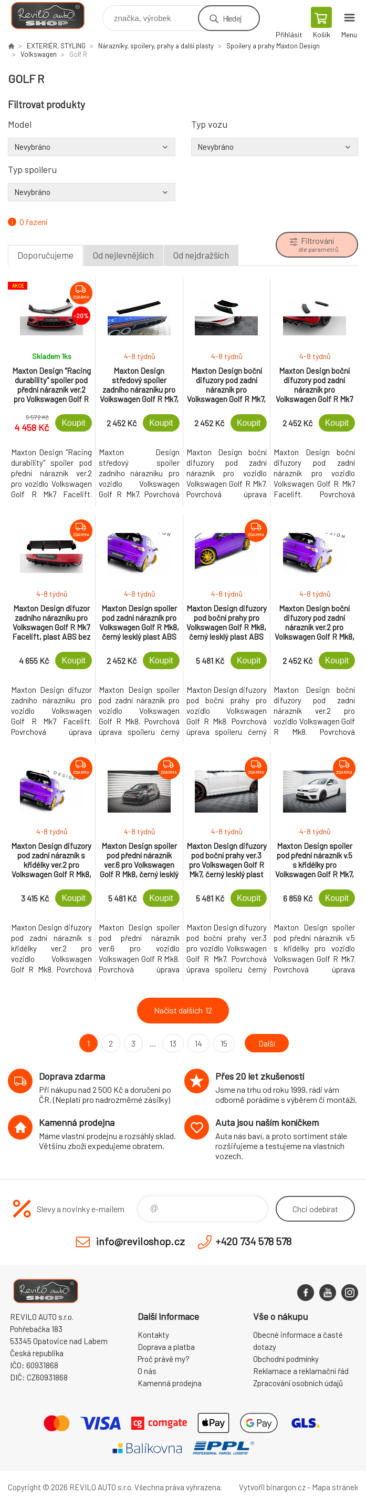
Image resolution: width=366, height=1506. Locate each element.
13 (173, 1043)
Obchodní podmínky (286, 1359)
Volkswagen (38, 54)
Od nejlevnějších (123, 255)
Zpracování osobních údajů (298, 1383)
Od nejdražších (201, 255)
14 (198, 1043)
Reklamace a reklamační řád (301, 1371)
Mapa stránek (335, 1487)
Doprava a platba (166, 1346)
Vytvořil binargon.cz (272, 1487)
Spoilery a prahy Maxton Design (273, 46)
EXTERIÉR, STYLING (56, 46)
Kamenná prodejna (170, 1383)
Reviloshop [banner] (54, 15)
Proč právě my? (164, 1359)
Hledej (232, 18)
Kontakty (153, 1334)
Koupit (73, 422)
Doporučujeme (45, 255)
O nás (147, 1371)
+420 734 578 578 (253, 1241)
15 (224, 1043)
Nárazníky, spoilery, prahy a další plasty (156, 46)
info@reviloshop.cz (140, 1241)
